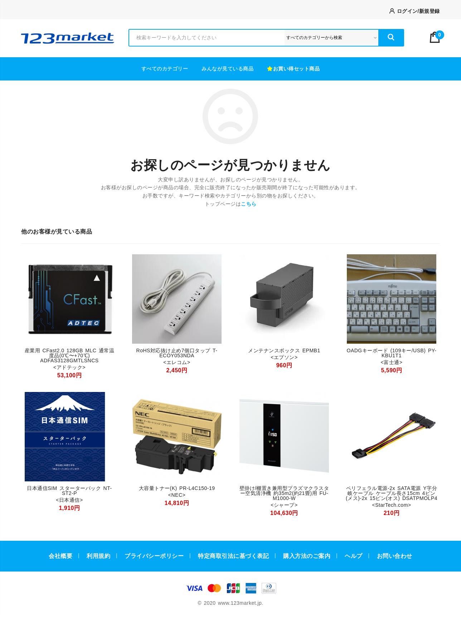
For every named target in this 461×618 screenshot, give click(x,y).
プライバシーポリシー (154, 556)
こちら (249, 204)
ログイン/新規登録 (414, 11)
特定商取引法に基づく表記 (233, 556)
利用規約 (98, 556)
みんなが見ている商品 (227, 69)
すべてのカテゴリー (164, 69)
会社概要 (60, 556)
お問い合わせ (394, 556)
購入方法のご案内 (306, 556)
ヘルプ (354, 556)
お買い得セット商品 (293, 69)
